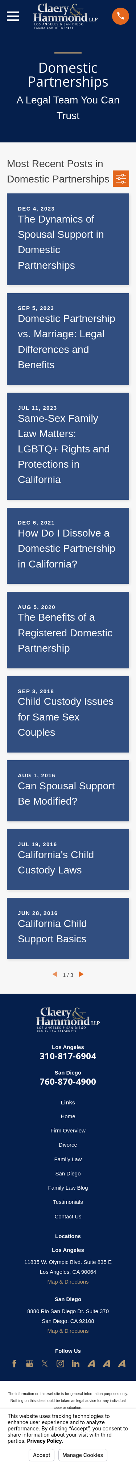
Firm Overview (68, 1130)
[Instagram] (60, 1363)
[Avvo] (91, 1363)
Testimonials (68, 1202)
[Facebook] (14, 1363)
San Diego (68, 1173)
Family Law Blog (68, 1188)
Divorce (68, 1145)
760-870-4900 (68, 1081)
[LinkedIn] (75, 1363)
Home (68, 1116)
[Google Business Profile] (29, 1363)
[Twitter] (45, 1363)
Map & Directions (67, 1282)
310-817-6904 (68, 1056)
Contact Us (67, 1216)
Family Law (68, 1159)
